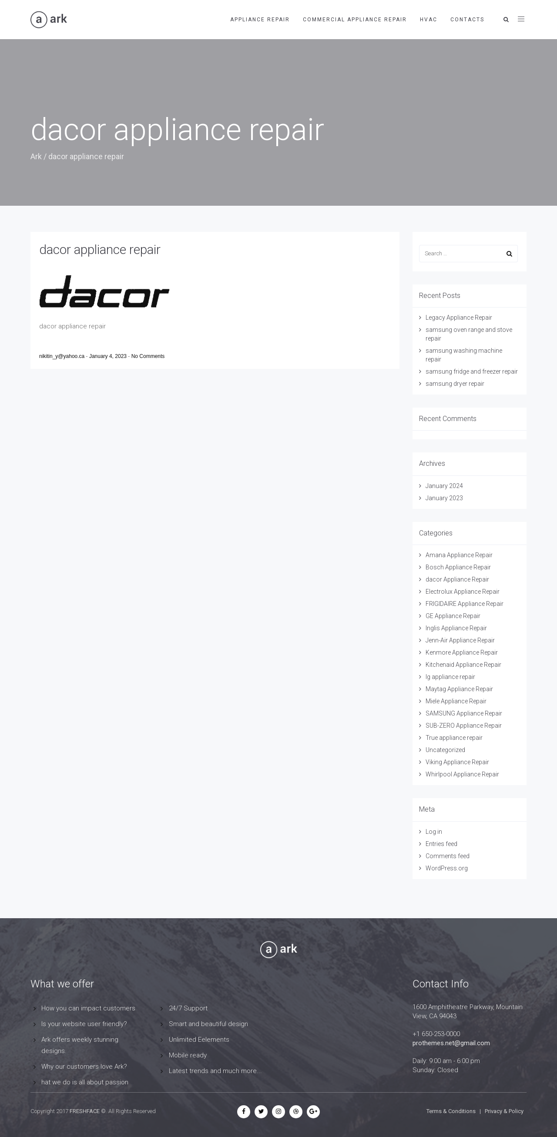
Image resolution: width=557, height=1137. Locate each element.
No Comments (148, 356)
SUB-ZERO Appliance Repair (464, 725)
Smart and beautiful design (208, 1024)
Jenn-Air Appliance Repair (460, 640)
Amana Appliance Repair (459, 555)
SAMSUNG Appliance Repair (464, 713)
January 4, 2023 (108, 356)
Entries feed (441, 843)
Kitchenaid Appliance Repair (463, 664)
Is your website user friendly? (84, 1024)
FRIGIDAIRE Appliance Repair (464, 603)
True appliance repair (454, 737)
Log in (434, 831)
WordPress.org (447, 868)
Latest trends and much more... (215, 1071)
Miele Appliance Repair (456, 701)
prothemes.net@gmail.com (451, 1043)
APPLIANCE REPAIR (260, 20)
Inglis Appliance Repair (456, 628)
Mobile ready (188, 1055)
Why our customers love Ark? (84, 1066)
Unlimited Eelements (199, 1039)
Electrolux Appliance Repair (463, 591)
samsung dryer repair (455, 383)
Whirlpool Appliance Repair (462, 774)
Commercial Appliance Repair (355, 20)
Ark (36, 156)
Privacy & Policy (504, 1111)
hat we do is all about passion (84, 1082)
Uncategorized (445, 749)
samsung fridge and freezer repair (472, 371)
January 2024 (444, 485)
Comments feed (448, 856)
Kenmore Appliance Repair (462, 652)
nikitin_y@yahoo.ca (62, 356)
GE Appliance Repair (453, 615)
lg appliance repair (450, 676)
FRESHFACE (85, 1111)
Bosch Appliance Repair (458, 567)
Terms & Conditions (451, 1111)
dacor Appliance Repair (457, 579)
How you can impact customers (88, 1008)
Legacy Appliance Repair (459, 317)
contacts (467, 20)
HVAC (428, 20)
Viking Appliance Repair (457, 762)
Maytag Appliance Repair (459, 689)
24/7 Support (188, 1008)
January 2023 (444, 498)
